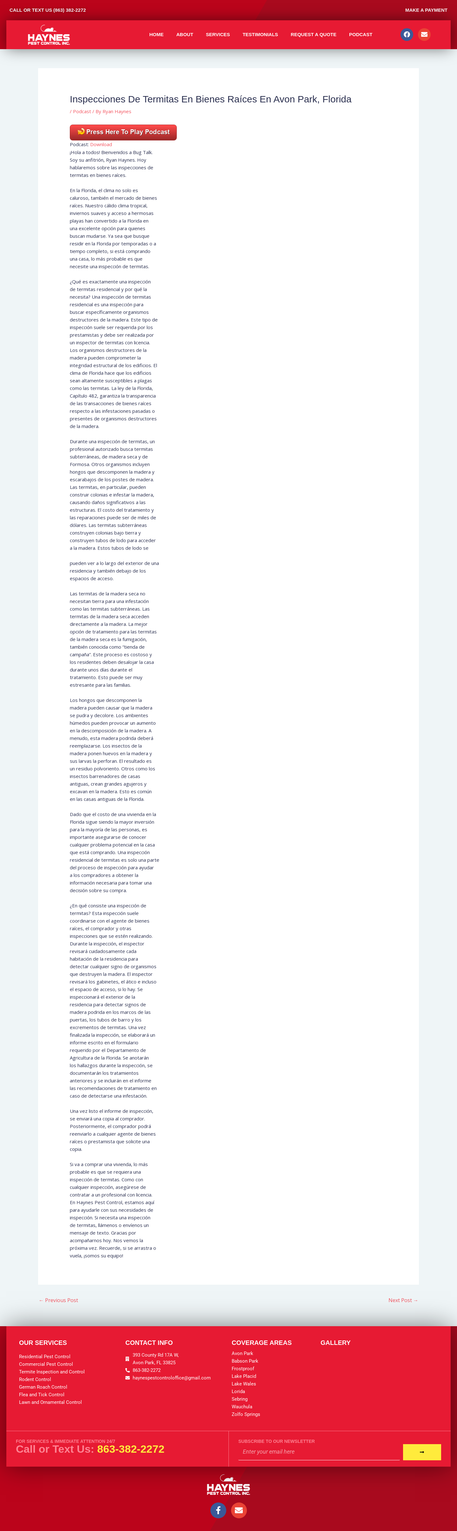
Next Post (403, 1300)
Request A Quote (313, 34)
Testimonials (260, 34)
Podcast (360, 34)
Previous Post (58, 1300)
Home (156, 34)
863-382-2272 (130, 1449)
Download (101, 144)
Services (218, 34)
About (184, 34)
